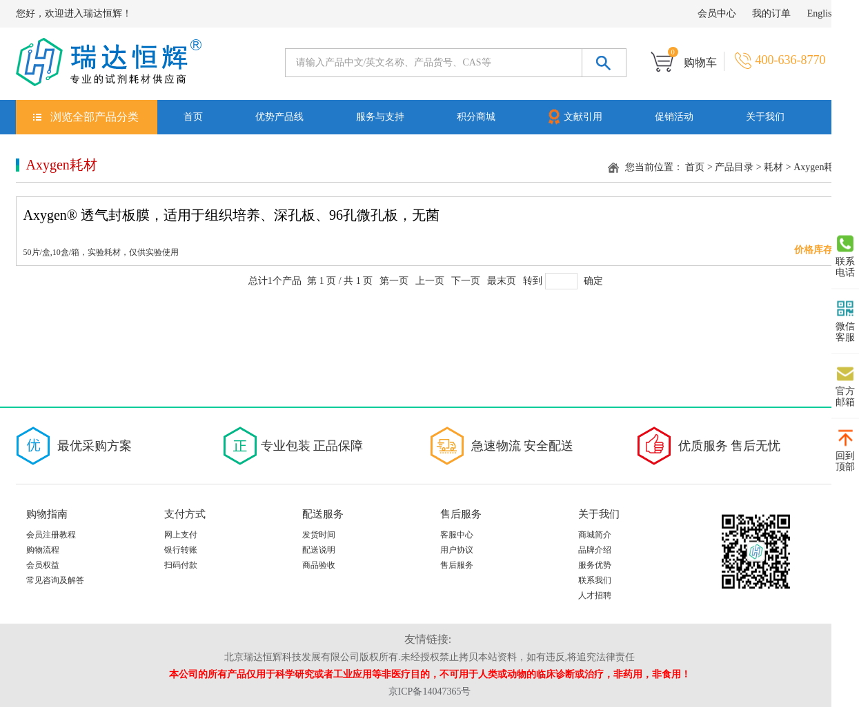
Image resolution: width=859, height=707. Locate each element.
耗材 (773, 167)
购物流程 (42, 550)
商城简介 (594, 535)
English (822, 13)
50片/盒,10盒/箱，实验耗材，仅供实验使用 (101, 252)
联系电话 (845, 256)
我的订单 (771, 13)
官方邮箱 (845, 386)
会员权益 (42, 565)
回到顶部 (845, 450)
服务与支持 (380, 117)
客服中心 (456, 535)
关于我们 (765, 117)
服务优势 (594, 565)
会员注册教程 (51, 535)
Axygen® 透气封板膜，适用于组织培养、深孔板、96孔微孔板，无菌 (231, 215)
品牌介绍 (594, 550)
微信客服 (845, 321)
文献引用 (574, 116)
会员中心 (717, 13)
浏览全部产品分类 (94, 117)
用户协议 (456, 550)
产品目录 (734, 167)
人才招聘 (594, 595)
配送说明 (318, 550)
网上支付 (180, 535)
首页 (193, 117)
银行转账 (180, 550)
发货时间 (318, 535)
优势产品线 (279, 117)
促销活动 (674, 117)
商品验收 (318, 565)
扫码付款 (180, 565)
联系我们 (594, 580)
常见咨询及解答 (55, 580)
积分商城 (476, 117)
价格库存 (813, 250)
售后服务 (456, 565)
